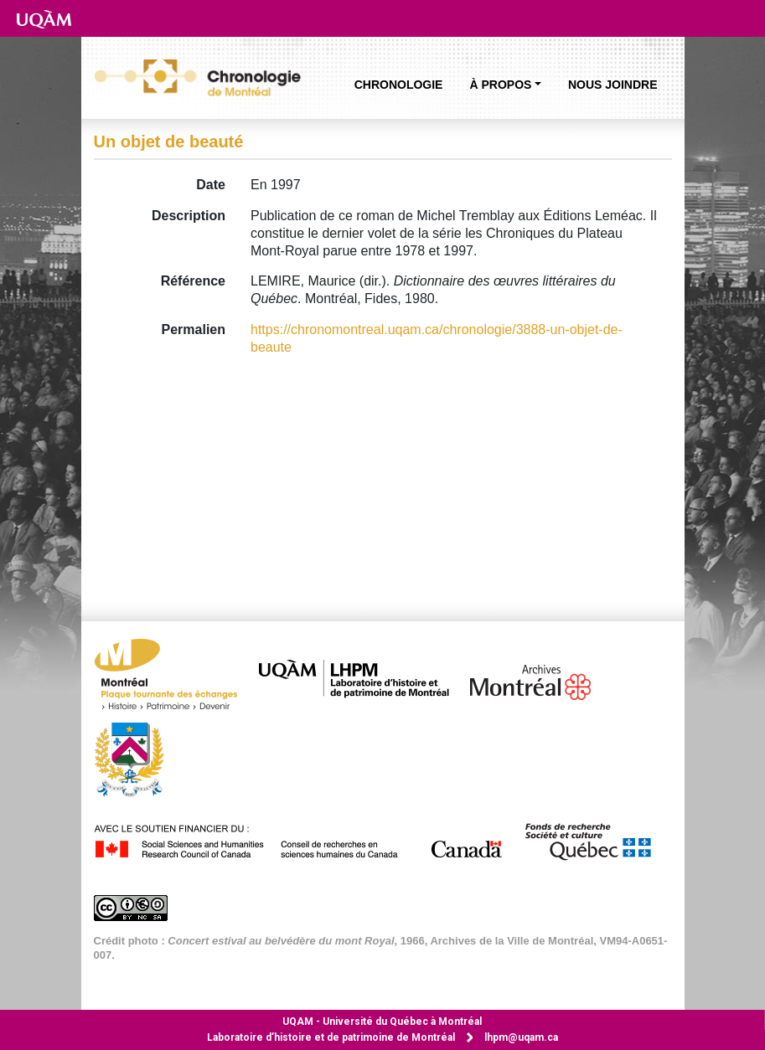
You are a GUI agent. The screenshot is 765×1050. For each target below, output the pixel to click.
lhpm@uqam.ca (521, 1037)
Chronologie (398, 84)
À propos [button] (500, 84)
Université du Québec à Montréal (382, 1021)
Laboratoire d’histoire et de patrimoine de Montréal (331, 1037)
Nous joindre (613, 84)
